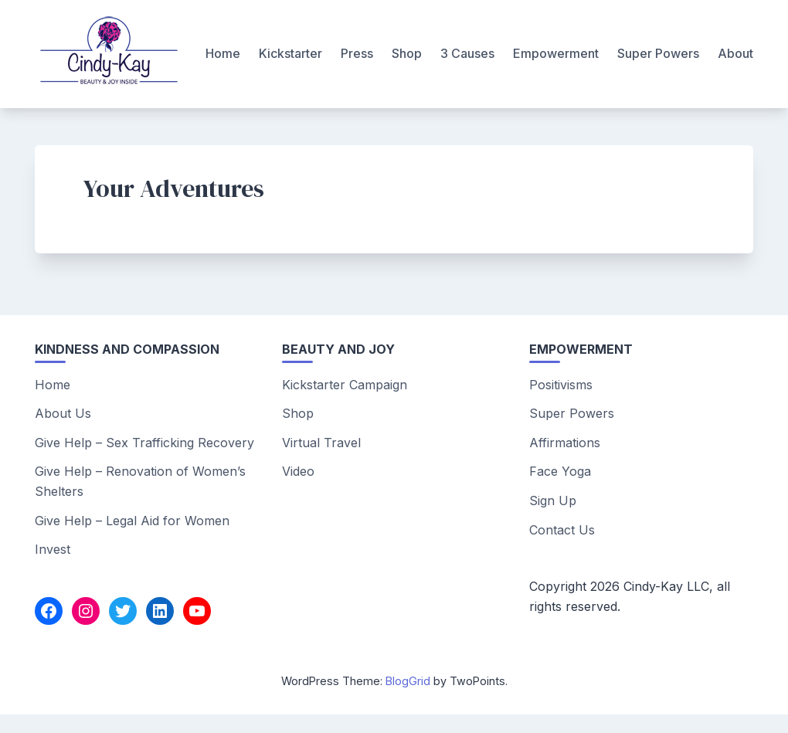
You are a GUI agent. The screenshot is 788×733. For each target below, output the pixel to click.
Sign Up (552, 500)
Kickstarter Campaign (344, 384)
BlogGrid (408, 680)
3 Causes (467, 53)
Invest (52, 549)
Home (222, 53)
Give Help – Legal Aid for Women (132, 520)
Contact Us (562, 530)
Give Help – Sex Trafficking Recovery (144, 442)
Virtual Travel (321, 442)
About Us (63, 413)
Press (357, 53)
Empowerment (556, 53)
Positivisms (561, 384)
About (735, 53)
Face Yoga (560, 471)
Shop (407, 53)
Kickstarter (290, 53)
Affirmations (564, 442)
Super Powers (658, 53)
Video (298, 471)
